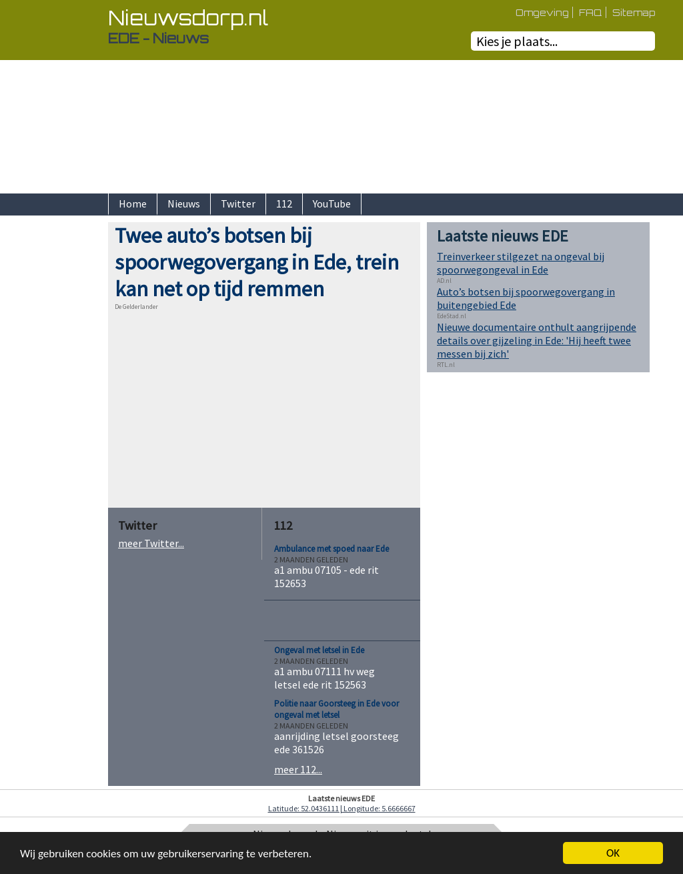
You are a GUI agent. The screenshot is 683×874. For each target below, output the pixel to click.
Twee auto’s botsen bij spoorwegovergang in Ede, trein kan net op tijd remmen (257, 262)
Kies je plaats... (517, 41)
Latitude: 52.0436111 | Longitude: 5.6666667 (342, 808)
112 (284, 203)
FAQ (590, 12)
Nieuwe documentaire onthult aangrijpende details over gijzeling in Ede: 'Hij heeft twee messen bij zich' (536, 340)
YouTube (332, 203)
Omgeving (542, 12)
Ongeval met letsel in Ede (319, 650)
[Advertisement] (61, 422)
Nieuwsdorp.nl (188, 17)
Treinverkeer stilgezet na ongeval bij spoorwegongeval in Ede (520, 263)
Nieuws (183, 203)
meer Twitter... (151, 543)
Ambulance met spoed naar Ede (331, 548)
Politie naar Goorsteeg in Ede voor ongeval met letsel (336, 709)
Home (133, 203)
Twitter (238, 203)
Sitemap (633, 12)
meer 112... (298, 769)
